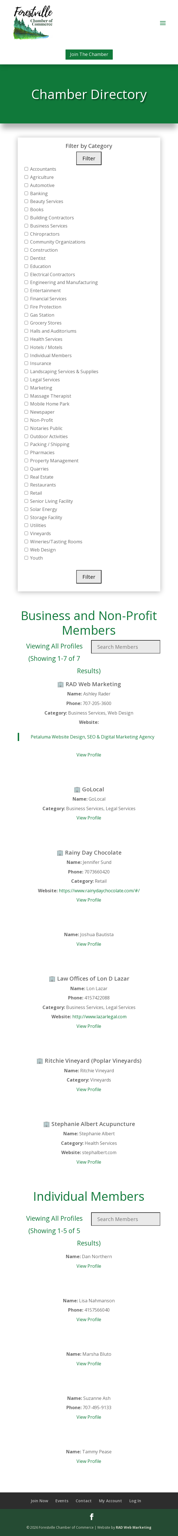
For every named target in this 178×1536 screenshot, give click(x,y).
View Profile (88, 755)
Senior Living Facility (51, 501)
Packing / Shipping (49, 444)
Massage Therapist (50, 396)
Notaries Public (45, 428)
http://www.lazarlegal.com (99, 1017)
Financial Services (48, 299)
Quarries (39, 469)
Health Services (45, 339)
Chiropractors (44, 234)
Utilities (37, 525)
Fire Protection (45, 307)
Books (36, 209)
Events (61, 1500)
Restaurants (42, 485)
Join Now (39, 1500)
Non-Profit (41, 420)
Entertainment (45, 290)
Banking (38, 193)
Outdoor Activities (48, 436)
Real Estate (41, 477)
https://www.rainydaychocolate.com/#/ (99, 891)
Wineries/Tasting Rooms (55, 542)
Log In (135, 1500)
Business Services (48, 226)
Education (40, 266)
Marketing (40, 388)
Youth (36, 558)
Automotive (42, 185)
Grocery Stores (45, 323)
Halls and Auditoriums (52, 331)
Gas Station (41, 315)
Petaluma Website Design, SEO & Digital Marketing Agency (92, 737)
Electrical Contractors (52, 274)
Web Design (42, 550)
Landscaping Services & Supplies (63, 371)
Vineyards (40, 533)
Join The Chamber (89, 54)
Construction (43, 250)
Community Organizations (57, 242)
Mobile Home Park (49, 404)
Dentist (37, 258)
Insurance (40, 363)
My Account (110, 1500)
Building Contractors (51, 218)
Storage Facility (45, 517)
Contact (84, 1500)
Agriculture (41, 177)
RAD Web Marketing (133, 1527)
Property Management (53, 461)
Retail (35, 493)
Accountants (42, 169)
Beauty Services (46, 201)
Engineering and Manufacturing (63, 282)
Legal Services (44, 380)
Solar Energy (43, 509)
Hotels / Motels (45, 347)
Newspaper (42, 412)
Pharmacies (42, 452)
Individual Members (50, 355)
